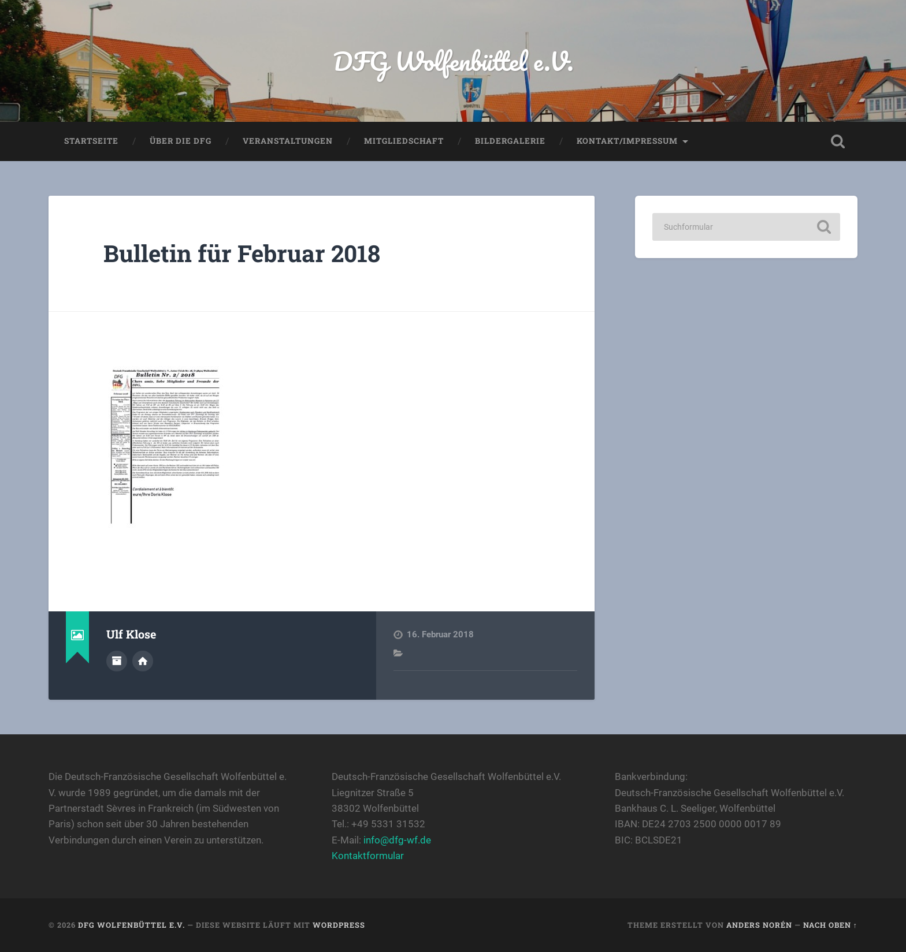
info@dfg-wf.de (397, 840)
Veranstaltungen (288, 141)
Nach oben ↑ (830, 924)
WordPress (339, 924)
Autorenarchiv (116, 661)
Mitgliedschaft (404, 141)
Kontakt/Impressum (627, 141)
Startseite (91, 141)
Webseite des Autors (142, 661)
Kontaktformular (368, 855)
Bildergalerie (510, 141)
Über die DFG (180, 141)
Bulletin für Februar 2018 (241, 253)
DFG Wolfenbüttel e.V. (453, 60)
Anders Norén (759, 924)
